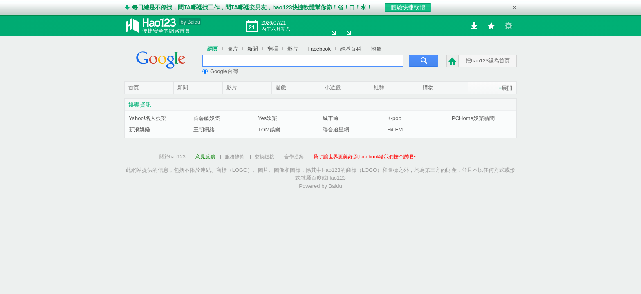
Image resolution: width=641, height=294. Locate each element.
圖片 (232, 48)
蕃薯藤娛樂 (206, 118)
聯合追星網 (336, 129)
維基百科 (350, 48)
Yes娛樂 (267, 118)
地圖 (376, 48)
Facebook (319, 48)
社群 (379, 87)
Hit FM (395, 129)
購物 (428, 87)
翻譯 (272, 48)
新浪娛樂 (139, 129)
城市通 (330, 118)
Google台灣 (220, 71)
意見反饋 (205, 156)
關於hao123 (172, 156)
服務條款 (234, 156)
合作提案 (294, 156)
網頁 (212, 48)
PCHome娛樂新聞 (473, 118)
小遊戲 (333, 87)
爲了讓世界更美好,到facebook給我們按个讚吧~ (365, 156)
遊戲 (281, 87)
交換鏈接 (264, 156)
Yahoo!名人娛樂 (147, 118)
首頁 (133, 87)
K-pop (394, 118)
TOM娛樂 (269, 129)
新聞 (252, 48)
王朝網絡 (204, 129)
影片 (292, 48)
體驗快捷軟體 (408, 7)
